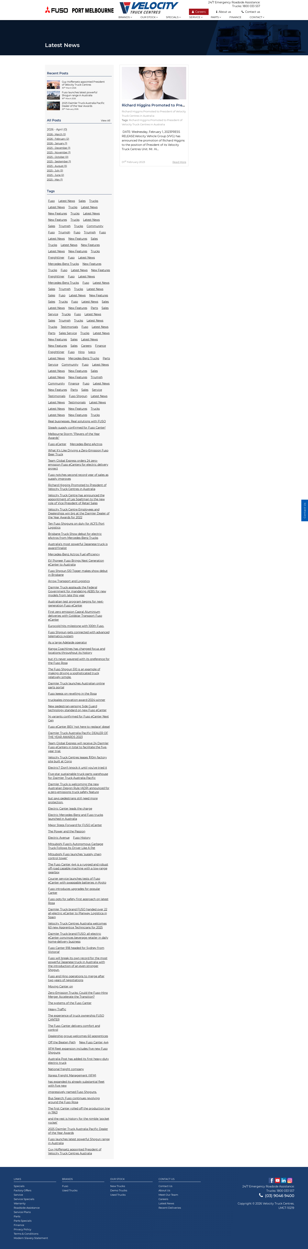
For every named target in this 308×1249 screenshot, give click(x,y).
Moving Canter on (60, 986)
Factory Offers (22, 1190)
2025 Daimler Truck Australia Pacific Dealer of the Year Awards (78, 1131)
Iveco (91, 352)
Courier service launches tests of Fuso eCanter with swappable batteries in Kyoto (77, 880)
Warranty (20, 1203)
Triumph (65, 226)
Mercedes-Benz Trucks (63, 264)
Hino (81, 352)
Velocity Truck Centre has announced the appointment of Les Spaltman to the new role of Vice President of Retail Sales (76, 499)
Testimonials (69, 327)
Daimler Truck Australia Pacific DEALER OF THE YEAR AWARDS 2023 (78, 735)
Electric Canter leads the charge (70, 808)
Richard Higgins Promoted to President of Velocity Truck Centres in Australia (77, 487)
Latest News (66, 201)
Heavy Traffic (57, 1009)
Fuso (51, 201)
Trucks (93, 201)
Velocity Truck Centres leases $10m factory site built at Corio (77, 759)
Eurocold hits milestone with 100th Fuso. (76, 626)
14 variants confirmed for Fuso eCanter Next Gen (78, 718)
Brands (67, 1179)
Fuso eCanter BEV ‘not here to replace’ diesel (79, 727)
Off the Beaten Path (62, 1042)
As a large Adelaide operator (67, 642)
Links (17, 1179)
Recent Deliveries (170, 1207)
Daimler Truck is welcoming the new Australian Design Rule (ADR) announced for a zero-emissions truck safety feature (78, 788)
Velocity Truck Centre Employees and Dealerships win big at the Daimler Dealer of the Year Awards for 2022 (78, 513)
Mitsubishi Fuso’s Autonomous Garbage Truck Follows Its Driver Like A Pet (75, 846)
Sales (82, 201)
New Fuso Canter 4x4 (93, 1042)
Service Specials (24, 1199)
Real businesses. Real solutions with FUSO (77, 421)
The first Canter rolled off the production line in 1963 (79, 1110)
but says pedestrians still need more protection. (73, 800)
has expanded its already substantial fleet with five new (76, 1083)
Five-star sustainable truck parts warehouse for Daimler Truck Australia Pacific (78, 776)
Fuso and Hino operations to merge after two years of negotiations (76, 978)
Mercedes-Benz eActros (86, 444)
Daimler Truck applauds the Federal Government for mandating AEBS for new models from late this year (77, 591)
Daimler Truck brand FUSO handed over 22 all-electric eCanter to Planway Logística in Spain (77, 913)
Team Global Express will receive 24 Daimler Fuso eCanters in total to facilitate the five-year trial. (78, 747)
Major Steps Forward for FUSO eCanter (75, 825)
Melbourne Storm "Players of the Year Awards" (74, 436)
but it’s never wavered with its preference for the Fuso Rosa (79, 661)
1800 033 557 (251, 6)
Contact (257, 17)
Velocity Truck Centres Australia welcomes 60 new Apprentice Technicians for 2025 (77, 925)
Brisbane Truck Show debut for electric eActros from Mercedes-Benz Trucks (75, 536)
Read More (179, 162)
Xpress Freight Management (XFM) (72, 1075)
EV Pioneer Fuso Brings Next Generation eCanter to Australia (76, 562)
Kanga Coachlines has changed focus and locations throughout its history (76, 651)
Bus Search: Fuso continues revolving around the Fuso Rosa (74, 1100)
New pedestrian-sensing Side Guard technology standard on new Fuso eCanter (77, 708)
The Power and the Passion (66, 831)
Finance (235, 17)
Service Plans (22, 1212)
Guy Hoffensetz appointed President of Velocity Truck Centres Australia (74, 1151)
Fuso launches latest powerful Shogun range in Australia (79, 1141)
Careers (199, 12)
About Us (164, 1190)
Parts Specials (22, 1220)
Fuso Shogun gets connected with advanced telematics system (78, 634)
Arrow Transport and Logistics (69, 581)
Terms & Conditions (26, 1233)
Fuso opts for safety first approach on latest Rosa (78, 901)
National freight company (66, 1069)
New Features (57, 213)
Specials (173, 17)
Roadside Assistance (27, 1207)
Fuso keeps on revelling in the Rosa (72, 693)
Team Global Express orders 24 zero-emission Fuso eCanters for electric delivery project (78, 464)
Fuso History (82, 837)
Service (196, 17)
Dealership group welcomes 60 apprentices (78, 1036)
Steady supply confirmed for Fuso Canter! (77, 427)
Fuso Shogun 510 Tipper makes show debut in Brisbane (78, 573)
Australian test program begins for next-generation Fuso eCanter (76, 603)
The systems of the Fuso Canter (70, 1003)
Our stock (149, 17)
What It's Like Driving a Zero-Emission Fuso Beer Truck (78, 452)
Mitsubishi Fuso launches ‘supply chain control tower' (74, 856)
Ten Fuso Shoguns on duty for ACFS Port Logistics (76, 525)
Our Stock (117, 1179)
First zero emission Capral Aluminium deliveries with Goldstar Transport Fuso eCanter (75, 615)
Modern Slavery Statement (31, 1238)
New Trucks (117, 1186)
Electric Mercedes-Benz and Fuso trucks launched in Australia (75, 817)
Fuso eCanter (57, 444)
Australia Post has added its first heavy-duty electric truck (78, 1061)
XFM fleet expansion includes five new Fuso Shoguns (78, 1050)
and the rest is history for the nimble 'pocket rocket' (78, 1120)
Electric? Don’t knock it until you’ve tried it (77, 767)
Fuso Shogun (78, 396)
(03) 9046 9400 (276, 1195)
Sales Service (68, 333)
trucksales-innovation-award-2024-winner (76, 700)
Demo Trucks (118, 1190)
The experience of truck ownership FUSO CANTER (76, 1017)
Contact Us (166, 1179)
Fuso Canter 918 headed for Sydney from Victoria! (76, 950)
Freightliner (56, 257)
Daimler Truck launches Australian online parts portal (76, 685)
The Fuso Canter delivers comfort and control (74, 1028)
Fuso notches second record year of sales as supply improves (78, 477)
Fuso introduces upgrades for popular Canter (74, 891)
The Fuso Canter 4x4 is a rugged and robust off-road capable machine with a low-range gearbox (78, 868)
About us (223, 12)
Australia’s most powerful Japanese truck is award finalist (78, 546)
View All (105, 120)
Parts (216, 17)
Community (95, 226)
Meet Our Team (168, 1194)
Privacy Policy (22, 1229)
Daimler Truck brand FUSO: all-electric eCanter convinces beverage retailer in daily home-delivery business (78, 937)
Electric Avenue (59, 837)
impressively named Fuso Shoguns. (72, 1092)
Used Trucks (69, 1190)
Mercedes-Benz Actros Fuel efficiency (74, 554)
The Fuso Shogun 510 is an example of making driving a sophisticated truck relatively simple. (74, 673)
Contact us (251, 12)
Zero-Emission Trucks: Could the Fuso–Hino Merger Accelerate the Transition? (78, 994)
